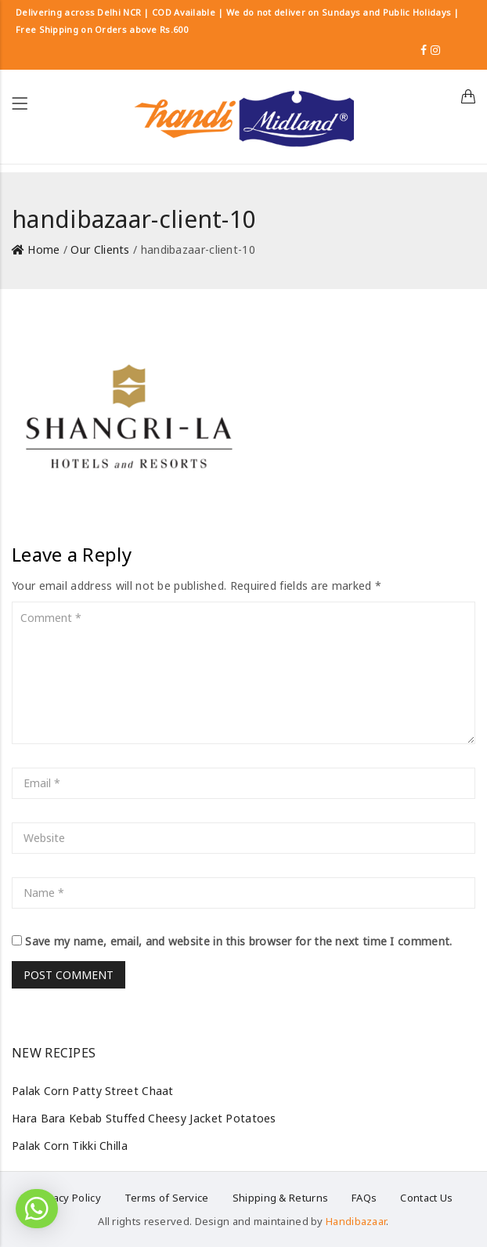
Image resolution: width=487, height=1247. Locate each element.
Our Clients (99, 249)
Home (43, 249)
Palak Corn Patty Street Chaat (93, 1090)
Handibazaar (356, 1221)
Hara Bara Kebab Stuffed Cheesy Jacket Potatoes (144, 1118)
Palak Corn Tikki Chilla (70, 1145)
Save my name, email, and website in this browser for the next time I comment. (238, 941)
